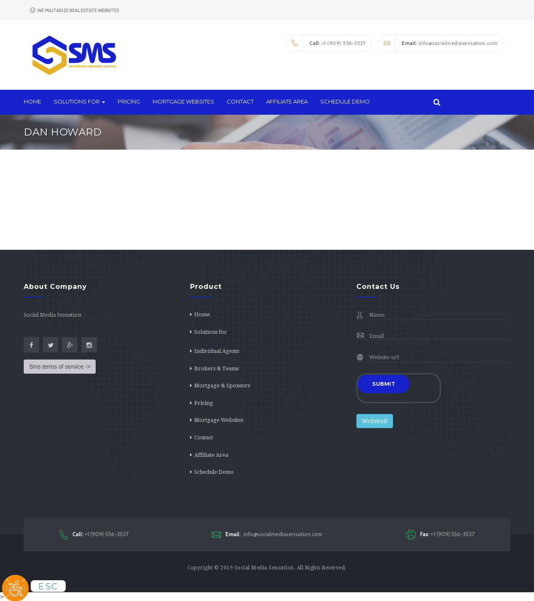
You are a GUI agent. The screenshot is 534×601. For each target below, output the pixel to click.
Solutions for (79, 101)
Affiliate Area (287, 101)
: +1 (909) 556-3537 (326, 43)
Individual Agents (216, 351)
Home (32, 101)
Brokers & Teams (216, 368)
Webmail (375, 421)
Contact (240, 101)
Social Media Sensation (264, 568)
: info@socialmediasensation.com (438, 43)
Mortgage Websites (183, 101)
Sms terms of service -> (59, 366)
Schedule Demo (345, 101)
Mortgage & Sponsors (222, 385)
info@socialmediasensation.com (267, 534)
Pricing (129, 101)
